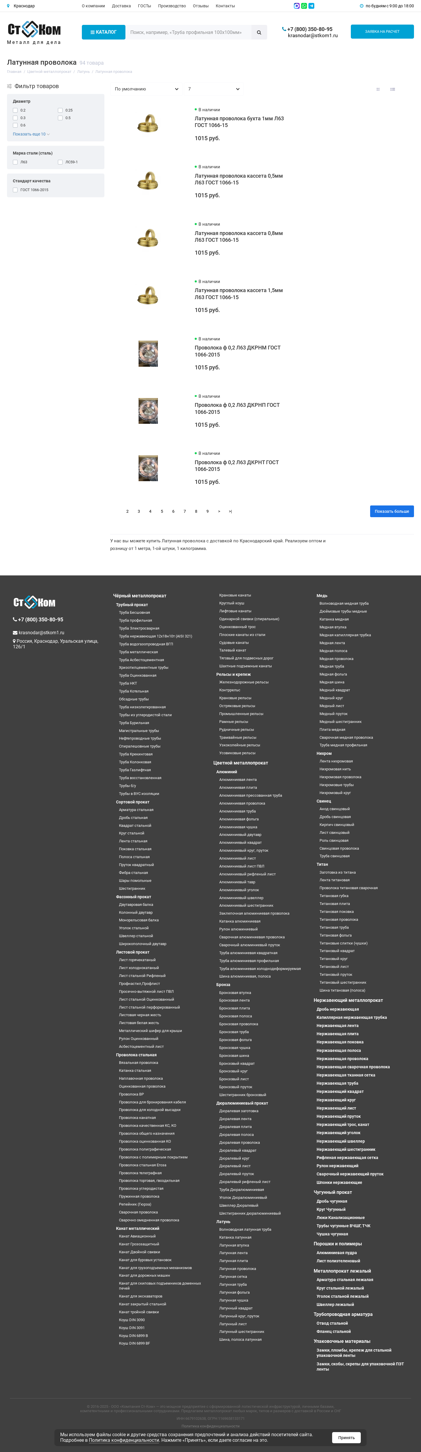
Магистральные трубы (139, 730)
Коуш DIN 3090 (132, 1320)
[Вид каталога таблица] (407, 89)
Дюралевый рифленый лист (244, 1182)
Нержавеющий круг (336, 1100)
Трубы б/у (127, 786)
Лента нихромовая (336, 761)
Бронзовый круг (233, 1071)
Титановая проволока (339, 919)
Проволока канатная (137, 1117)
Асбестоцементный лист (141, 1046)
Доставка (121, 6)
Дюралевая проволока (239, 1142)
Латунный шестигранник (241, 1331)
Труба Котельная (134, 691)
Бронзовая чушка (234, 1047)
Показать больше (392, 511)
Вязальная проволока (138, 1062)
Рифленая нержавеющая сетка (347, 1157)
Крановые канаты (235, 595)
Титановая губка (334, 896)
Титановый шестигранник (343, 982)
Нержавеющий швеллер (341, 1141)
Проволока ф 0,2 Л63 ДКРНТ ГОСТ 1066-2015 (237, 466)
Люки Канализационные (341, 1217)
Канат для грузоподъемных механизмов (155, 1268)
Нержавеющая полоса (339, 1050)
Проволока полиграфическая (145, 1149)
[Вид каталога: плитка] (378, 89)
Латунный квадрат (236, 1308)
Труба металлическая (138, 652)
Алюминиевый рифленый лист (247, 874)
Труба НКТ (128, 683)
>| (230, 511)
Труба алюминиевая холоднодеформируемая (260, 968)
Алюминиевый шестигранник (246, 905)
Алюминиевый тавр (237, 882)
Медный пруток (334, 714)
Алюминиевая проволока (242, 803)
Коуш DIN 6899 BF (134, 1343)
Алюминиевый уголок (239, 890)
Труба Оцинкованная (137, 675)
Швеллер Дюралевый (238, 1205)
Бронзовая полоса (235, 1016)
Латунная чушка (233, 1300)
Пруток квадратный (136, 865)
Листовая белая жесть (139, 1023)
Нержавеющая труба (337, 1083)
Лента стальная (133, 841)
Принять (346, 1437)
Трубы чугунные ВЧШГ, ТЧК (343, 1225)
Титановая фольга (336, 935)
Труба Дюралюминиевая (241, 1189)
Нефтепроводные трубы (140, 738)
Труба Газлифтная (135, 770)
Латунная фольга (234, 1292)
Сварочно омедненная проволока (149, 1220)
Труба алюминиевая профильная (249, 961)
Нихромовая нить (335, 769)
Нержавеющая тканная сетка (346, 1075)
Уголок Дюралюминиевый (243, 1197)
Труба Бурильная (134, 723)
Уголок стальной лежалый (343, 1296)
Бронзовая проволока (238, 1024)
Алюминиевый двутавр (240, 834)
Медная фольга (333, 674)
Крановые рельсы (235, 698)
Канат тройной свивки (139, 1312)
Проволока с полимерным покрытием (153, 1157)
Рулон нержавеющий (337, 1165)
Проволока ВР (131, 1094)
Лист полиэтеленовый (338, 1261)
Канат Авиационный (137, 1236)
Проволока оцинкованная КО (145, 1141)
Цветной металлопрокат (240, 763)
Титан (322, 864)
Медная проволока (336, 658)
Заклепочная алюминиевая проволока (254, 913)
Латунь (223, 1221)
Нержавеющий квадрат (340, 1091)
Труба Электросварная (139, 628)
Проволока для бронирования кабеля (152, 1102)
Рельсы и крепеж (233, 674)
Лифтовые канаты (235, 611)
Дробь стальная (133, 817)
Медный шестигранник (341, 721)
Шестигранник (132, 888)
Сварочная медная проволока (346, 737)
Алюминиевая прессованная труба (250, 795)
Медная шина (332, 682)
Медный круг (331, 698)
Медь (322, 595)
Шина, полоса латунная (240, 1339)
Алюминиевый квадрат (240, 842)
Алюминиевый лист (237, 858)
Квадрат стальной (135, 825)
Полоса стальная (134, 857)
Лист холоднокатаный (139, 968)
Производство (172, 6)
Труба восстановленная (140, 778)
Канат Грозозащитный (139, 1244)
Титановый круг (334, 958)
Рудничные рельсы (236, 729)
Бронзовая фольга (235, 1040)
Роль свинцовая (334, 840)
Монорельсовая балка (139, 920)
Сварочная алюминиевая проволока (252, 937)
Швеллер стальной (136, 936)
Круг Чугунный (331, 1209)
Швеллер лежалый (335, 1304)
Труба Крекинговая (136, 754)
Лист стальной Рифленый (142, 975)
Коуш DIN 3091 (132, 1328)
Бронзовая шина (234, 1055)
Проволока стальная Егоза (142, 1165)
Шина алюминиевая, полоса (245, 976)
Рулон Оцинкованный (138, 1038)
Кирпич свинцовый (337, 824)
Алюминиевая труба (237, 811)
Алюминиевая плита (238, 787)
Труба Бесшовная (134, 612)
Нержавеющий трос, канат (343, 1124)
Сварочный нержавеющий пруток (350, 1174)
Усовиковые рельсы (237, 753)
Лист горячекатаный (137, 960)
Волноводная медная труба (344, 603)
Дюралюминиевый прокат (242, 1103)
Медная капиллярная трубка (345, 635)
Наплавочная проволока (141, 1078)
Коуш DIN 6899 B (133, 1335)
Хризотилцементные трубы (143, 667)
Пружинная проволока (139, 1196)
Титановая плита (335, 903)
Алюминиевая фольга (239, 819)
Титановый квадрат (337, 951)
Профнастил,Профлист (139, 983)
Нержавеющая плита (338, 1033)
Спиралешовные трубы (140, 746)
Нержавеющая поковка (340, 1042)
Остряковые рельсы (237, 706)
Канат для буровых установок (145, 1260)
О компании (93, 6)
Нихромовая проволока (340, 777)
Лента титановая (335, 880)
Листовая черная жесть (140, 1015)
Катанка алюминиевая (239, 921)
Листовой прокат (132, 952)
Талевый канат (232, 650)
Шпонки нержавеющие (339, 1182)
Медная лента (332, 643)
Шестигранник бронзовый (242, 1095)
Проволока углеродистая (141, 1188)
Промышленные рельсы (241, 714)
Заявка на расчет (382, 31)
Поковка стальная (135, 849)
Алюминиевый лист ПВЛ (241, 866)
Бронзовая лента (234, 1000)
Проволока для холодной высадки (150, 1110)
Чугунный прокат (333, 1192)
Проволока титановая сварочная (349, 888)
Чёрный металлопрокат (139, 596)
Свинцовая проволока (339, 848)
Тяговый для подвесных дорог (246, 658)
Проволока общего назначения (147, 1133)
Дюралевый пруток (236, 1174)
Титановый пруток (336, 974)
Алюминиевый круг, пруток (243, 850)
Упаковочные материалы (342, 1341)
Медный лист (332, 706)
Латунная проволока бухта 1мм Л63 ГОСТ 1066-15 (239, 122)
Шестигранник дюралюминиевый (250, 1213)
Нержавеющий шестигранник (346, 1149)
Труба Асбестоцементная (141, 660)
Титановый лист (334, 966)
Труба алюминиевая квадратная (248, 953)
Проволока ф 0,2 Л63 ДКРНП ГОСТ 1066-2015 (237, 408)
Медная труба (332, 666)
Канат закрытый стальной (142, 1304)
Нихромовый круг (335, 793)
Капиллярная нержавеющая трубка (352, 1017)
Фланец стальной (334, 1331)
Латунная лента (233, 1253)
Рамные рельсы (233, 721)
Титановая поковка (337, 911)
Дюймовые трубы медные (343, 611)
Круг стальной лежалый (340, 1288)
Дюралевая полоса (236, 1134)
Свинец (324, 801)
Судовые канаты (234, 642)
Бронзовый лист (234, 1079)
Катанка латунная (235, 1237)
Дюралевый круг (234, 1158)
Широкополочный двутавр (142, 944)
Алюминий (226, 771)
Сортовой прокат (132, 802)
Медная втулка (333, 627)
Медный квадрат (335, 690)
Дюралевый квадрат (237, 1150)
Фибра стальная (133, 872)
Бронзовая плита (234, 1008)
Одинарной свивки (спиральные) (249, 619)
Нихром (324, 753)
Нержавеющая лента (338, 1025)
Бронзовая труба (234, 1032)
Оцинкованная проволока (142, 1086)
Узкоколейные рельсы (239, 745)
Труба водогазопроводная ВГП (146, 644)
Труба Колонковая (135, 762)
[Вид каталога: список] (392, 89)
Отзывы (201, 6)
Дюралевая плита (235, 1126)
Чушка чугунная (332, 1234)
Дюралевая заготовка (238, 1111)
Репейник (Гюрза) (135, 1204)
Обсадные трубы (134, 699)
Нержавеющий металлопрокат (348, 1000)
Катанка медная (334, 619)
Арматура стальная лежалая (345, 1279)
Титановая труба (334, 927)
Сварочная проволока (138, 1212)
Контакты (225, 6)
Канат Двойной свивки (139, 1252)
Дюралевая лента (235, 1119)
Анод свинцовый (335, 809)
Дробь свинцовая (335, 817)
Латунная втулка (234, 1245)
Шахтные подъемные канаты (245, 666)
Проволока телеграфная (140, 1173)
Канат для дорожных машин (144, 1275)
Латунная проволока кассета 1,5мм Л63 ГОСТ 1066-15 (239, 293)
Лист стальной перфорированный (149, 1007)
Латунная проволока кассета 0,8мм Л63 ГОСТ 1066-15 (239, 236)
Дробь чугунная (332, 1201)
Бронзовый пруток (235, 1087)
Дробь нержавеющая (338, 1009)
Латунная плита (233, 1261)
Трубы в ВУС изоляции (139, 793)
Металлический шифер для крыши (150, 1030)
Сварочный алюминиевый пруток (249, 945)
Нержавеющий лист (336, 1108)
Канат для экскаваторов (140, 1296)
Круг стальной (131, 833)
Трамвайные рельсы (237, 737)
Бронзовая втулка (235, 992)
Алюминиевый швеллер (241, 898)
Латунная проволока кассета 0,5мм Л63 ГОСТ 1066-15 (239, 179)
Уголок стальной (134, 928)
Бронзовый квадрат (237, 1063)
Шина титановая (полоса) (342, 990)
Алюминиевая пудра (337, 1252)
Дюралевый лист (235, 1166)
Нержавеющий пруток (339, 1116)
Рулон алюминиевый (238, 929)
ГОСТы (144, 6)
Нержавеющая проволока (342, 1058)
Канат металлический (137, 1228)
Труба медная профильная (343, 745)
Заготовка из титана (338, 872)
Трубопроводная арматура (343, 1314)
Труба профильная (135, 620)
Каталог (104, 32)
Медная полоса (333, 651)
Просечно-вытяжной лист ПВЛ (146, 991)
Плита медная (332, 729)
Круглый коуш (231, 603)
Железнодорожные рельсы (244, 682)
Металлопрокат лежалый (342, 1271)
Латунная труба (233, 1284)
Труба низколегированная (142, 707)
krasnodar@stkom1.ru (313, 35)
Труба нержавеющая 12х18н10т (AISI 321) (155, 636)
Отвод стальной (332, 1323)
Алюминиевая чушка (238, 827)
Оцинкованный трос (237, 627)
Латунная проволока (237, 1268)
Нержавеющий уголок (338, 1132)
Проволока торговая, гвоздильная (149, 1180)
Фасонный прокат (133, 896)
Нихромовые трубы (337, 785)
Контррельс (229, 690)
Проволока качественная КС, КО (147, 1125)
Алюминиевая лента (238, 779)
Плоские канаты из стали (242, 634)
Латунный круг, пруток (239, 1316)
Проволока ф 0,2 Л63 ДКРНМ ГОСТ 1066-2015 (237, 351)
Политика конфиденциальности (211, 1426)
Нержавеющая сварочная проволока (353, 1066)
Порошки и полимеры (338, 1244)
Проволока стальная (136, 1054)
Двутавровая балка (136, 904)
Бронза (223, 984)
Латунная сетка (233, 1276)
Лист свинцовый (335, 832)
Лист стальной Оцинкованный (146, 999)
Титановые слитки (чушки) (344, 943)
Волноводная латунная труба (245, 1229)
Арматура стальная (136, 810)
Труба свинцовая (335, 856)
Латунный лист (233, 1324)
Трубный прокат (132, 604)
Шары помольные (135, 880)
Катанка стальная (135, 1070)
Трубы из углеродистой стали (145, 715)
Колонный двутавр (136, 912)
